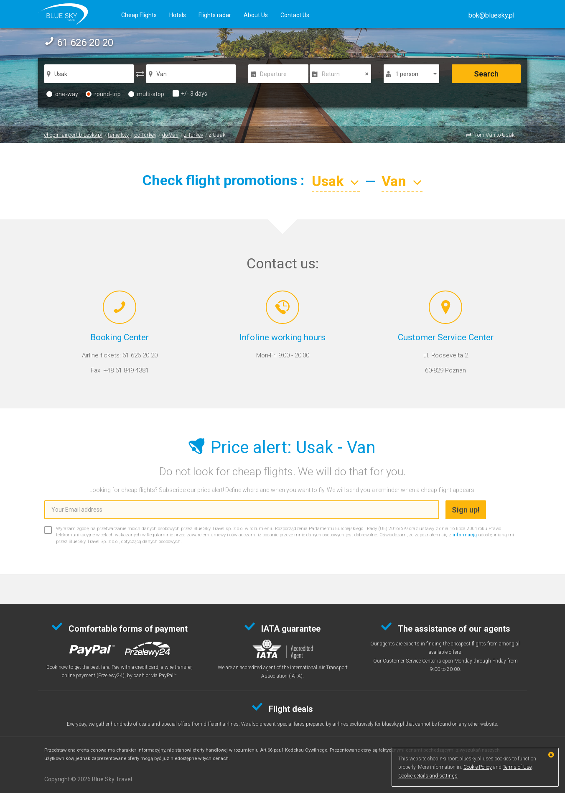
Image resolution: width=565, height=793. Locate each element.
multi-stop (146, 94)
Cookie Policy (477, 767)
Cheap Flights (139, 15)
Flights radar (215, 15)
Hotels (177, 15)
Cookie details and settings (428, 776)
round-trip (103, 94)
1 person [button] (406, 74)
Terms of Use (517, 767)
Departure (273, 74)
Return (331, 74)
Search (486, 73)
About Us (256, 15)
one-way (62, 94)
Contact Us (294, 15)
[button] (491, 15)
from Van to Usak (493, 135)
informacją (465, 535)
